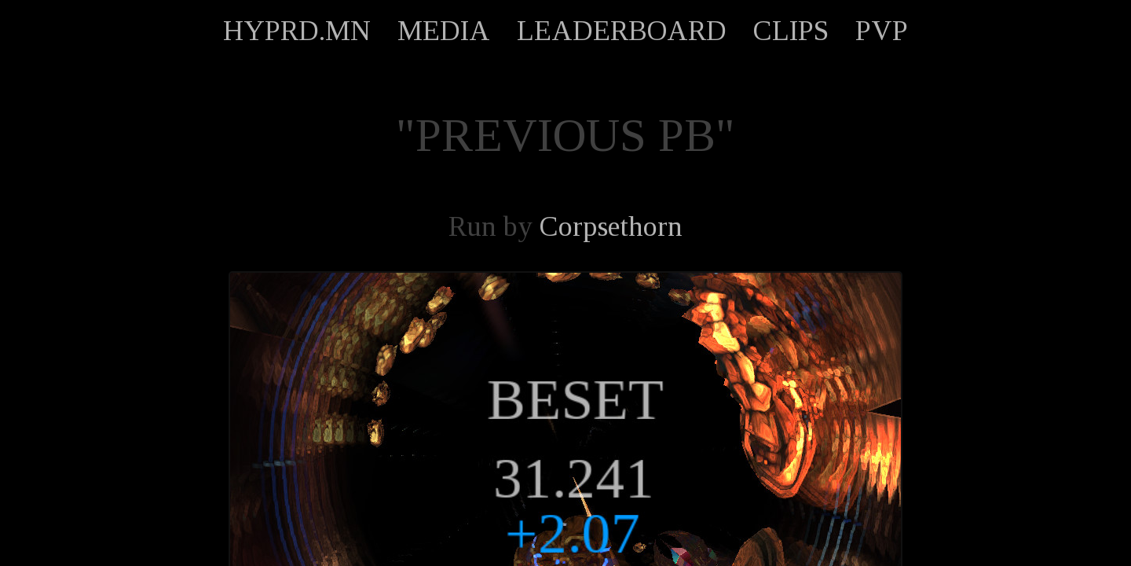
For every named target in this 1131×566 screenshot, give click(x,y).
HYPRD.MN (297, 30)
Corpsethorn (611, 226)
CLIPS (791, 30)
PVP (881, 30)
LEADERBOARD (622, 30)
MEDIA (443, 30)
